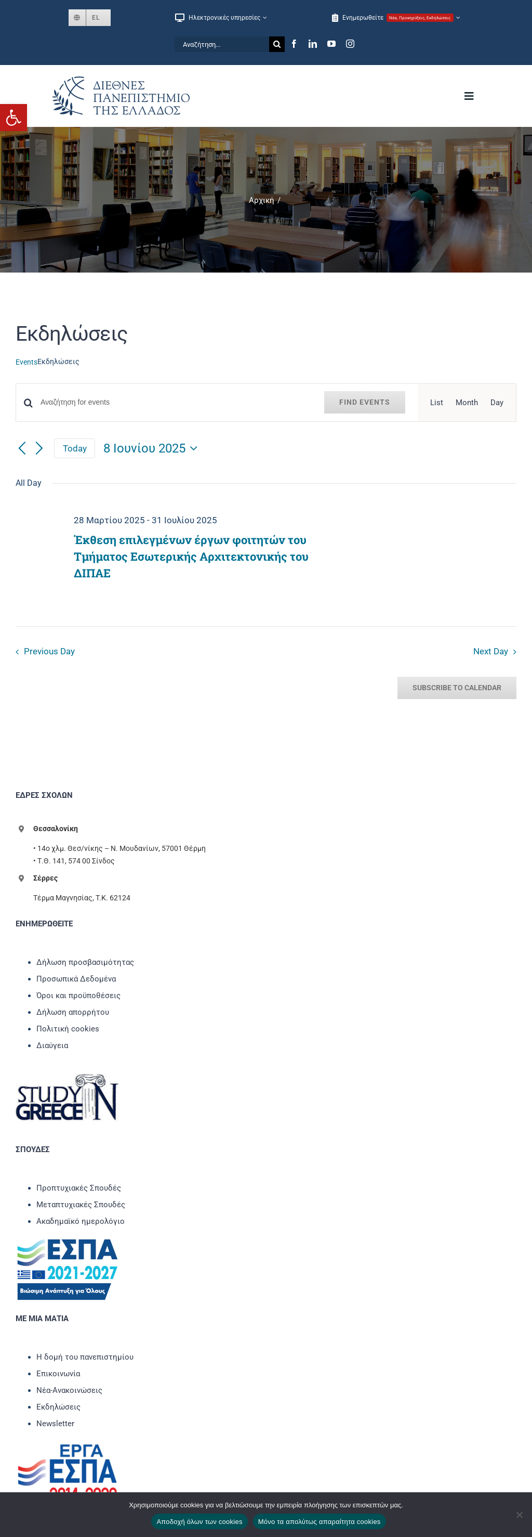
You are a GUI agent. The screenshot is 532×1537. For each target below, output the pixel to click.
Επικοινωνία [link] (58, 1373)
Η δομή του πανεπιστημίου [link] (85, 1357)
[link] (13, 117)
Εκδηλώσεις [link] (58, 1407)
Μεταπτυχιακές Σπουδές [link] (80, 1204)
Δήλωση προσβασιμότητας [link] (85, 962)
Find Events (364, 402)
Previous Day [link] (49, 651)
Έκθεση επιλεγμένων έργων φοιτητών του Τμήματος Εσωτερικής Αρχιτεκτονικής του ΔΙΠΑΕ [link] (191, 556)
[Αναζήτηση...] (222, 44)
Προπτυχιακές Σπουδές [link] (78, 1188)
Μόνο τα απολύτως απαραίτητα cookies (319, 1522)
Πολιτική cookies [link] (67, 1029)
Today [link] (75, 448)
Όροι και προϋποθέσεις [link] (78, 995)
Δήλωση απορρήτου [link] (72, 1012)
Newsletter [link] (55, 1423)
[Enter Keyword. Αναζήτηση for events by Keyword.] (176, 402)
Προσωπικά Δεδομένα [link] (76, 979)
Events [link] (26, 362)
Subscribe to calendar (457, 687)
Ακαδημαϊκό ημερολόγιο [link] (80, 1221)
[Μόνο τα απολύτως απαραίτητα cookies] (519, 1514)
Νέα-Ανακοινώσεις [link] (69, 1390)
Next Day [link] (490, 651)
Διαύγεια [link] (52, 1045)
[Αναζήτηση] (277, 44)
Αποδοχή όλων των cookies (199, 1522)
